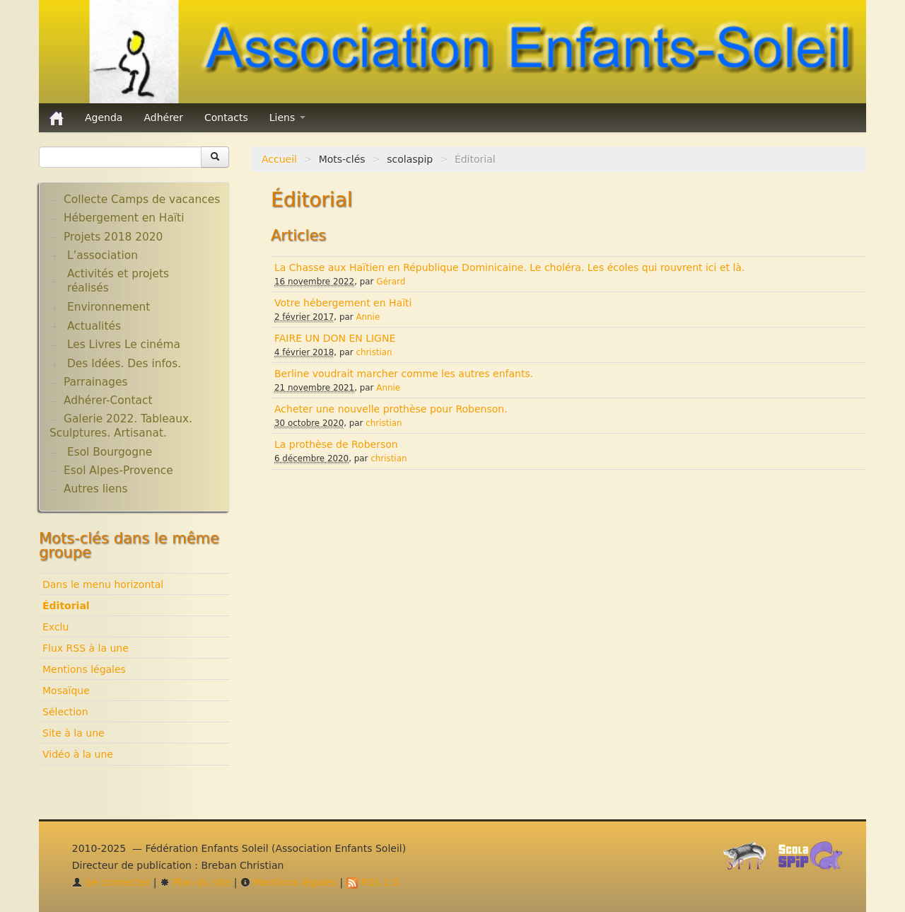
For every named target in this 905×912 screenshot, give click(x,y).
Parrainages (96, 382)
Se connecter (111, 882)
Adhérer (163, 117)
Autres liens (95, 489)
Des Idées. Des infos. (124, 363)
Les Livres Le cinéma (123, 344)
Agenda (103, 117)
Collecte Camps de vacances (142, 199)
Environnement (109, 307)
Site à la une (73, 733)
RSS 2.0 (372, 882)
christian (374, 352)
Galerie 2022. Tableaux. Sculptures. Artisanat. (120, 425)
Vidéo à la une (77, 754)
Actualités (94, 326)
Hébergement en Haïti (124, 218)
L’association (102, 255)
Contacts (226, 117)
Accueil (279, 159)
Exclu (55, 627)
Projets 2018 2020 (113, 237)
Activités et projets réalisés (118, 280)
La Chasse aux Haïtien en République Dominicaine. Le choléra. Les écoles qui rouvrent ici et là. (509, 267)
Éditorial (66, 605)
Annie (368, 317)
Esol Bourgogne (109, 452)
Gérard (390, 282)
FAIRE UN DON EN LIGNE (334, 338)
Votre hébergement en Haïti (342, 302)
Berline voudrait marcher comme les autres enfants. (403, 373)
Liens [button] (287, 117)
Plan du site (195, 882)
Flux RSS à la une (85, 648)
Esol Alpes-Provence (118, 470)
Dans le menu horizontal (102, 584)
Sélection (65, 711)
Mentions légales (84, 669)
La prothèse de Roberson (336, 444)
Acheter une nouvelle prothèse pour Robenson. (391, 409)
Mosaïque (66, 690)
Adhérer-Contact (108, 400)
